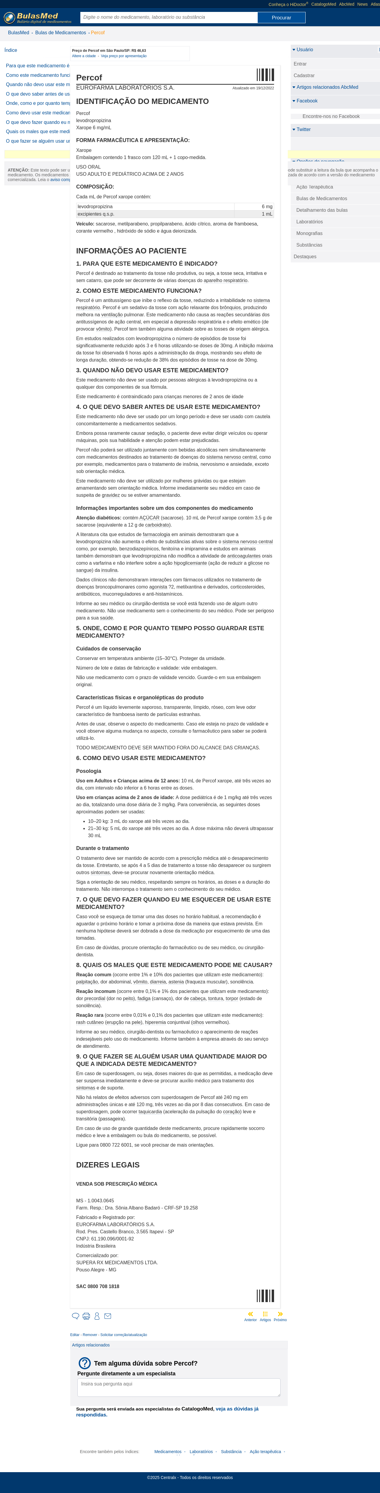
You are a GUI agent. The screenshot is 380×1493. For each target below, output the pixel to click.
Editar (83, 1335)
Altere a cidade (93, 56)
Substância (231, 1451)
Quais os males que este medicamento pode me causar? (39, 181)
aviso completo (34, 314)
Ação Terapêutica (314, 186)
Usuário (302, 49)
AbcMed (346, 4)
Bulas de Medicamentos (60, 32)
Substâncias (309, 244)
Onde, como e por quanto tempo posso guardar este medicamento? (33, 129)
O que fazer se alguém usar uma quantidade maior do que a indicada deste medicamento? (37, 201)
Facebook (305, 100)
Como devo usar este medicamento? (28, 147)
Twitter (301, 129)
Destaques (305, 256)
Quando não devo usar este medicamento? (35, 97)
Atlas (375, 4)
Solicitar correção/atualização (132, 1335)
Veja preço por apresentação (132, 56)
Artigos (265, 1320)
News (362, 4)
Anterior (250, 1320)
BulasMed (18, 32)
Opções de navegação (318, 161)
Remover (98, 1335)
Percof (98, 32)
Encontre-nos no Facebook (331, 116)
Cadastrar (304, 75)
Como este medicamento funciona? (32, 83)
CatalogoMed (323, 4)
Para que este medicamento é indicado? (37, 68)
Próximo (280, 1320)
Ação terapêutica (265, 1451)
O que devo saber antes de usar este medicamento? (34, 112)
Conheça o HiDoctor (288, 4)
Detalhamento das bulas (322, 210)
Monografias (309, 233)
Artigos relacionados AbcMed (325, 87)
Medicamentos (168, 1451)
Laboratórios (309, 221)
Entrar (300, 63)
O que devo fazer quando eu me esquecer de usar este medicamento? (36, 164)
